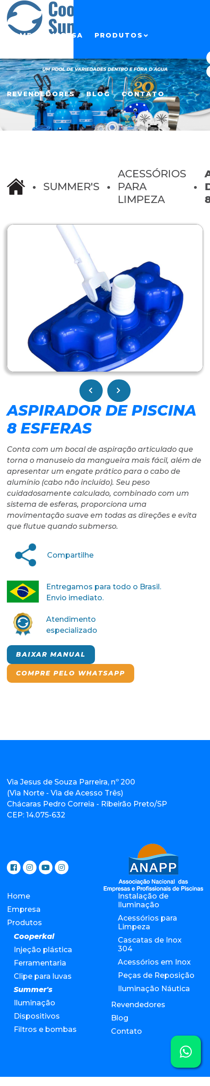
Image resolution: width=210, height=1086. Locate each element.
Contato (143, 94)
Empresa (63, 35)
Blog (98, 94)
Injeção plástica (43, 949)
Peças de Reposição (156, 975)
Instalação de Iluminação (143, 900)
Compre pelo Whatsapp (70, 673)
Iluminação (34, 1002)
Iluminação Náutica (154, 988)
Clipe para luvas (43, 976)
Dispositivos (37, 1016)
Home (19, 35)
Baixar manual (51, 654)
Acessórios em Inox (154, 962)
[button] (194, 232)
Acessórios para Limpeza (147, 922)
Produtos (118, 35)
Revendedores (41, 94)
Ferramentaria (40, 963)
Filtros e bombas (45, 1029)
